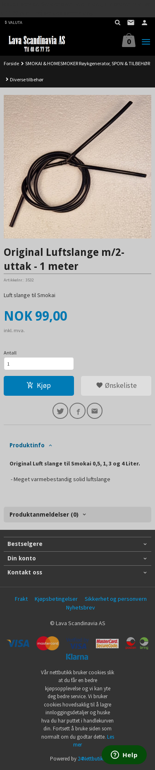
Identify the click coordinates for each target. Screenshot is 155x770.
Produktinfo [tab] (27, 445)
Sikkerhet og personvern (116, 598)
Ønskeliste (116, 385)
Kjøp (38, 385)
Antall (10, 353)
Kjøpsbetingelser (56, 598)
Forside (11, 63)
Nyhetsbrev (80, 607)
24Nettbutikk (91, 758)
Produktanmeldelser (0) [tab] (44, 514)
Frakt (21, 598)
